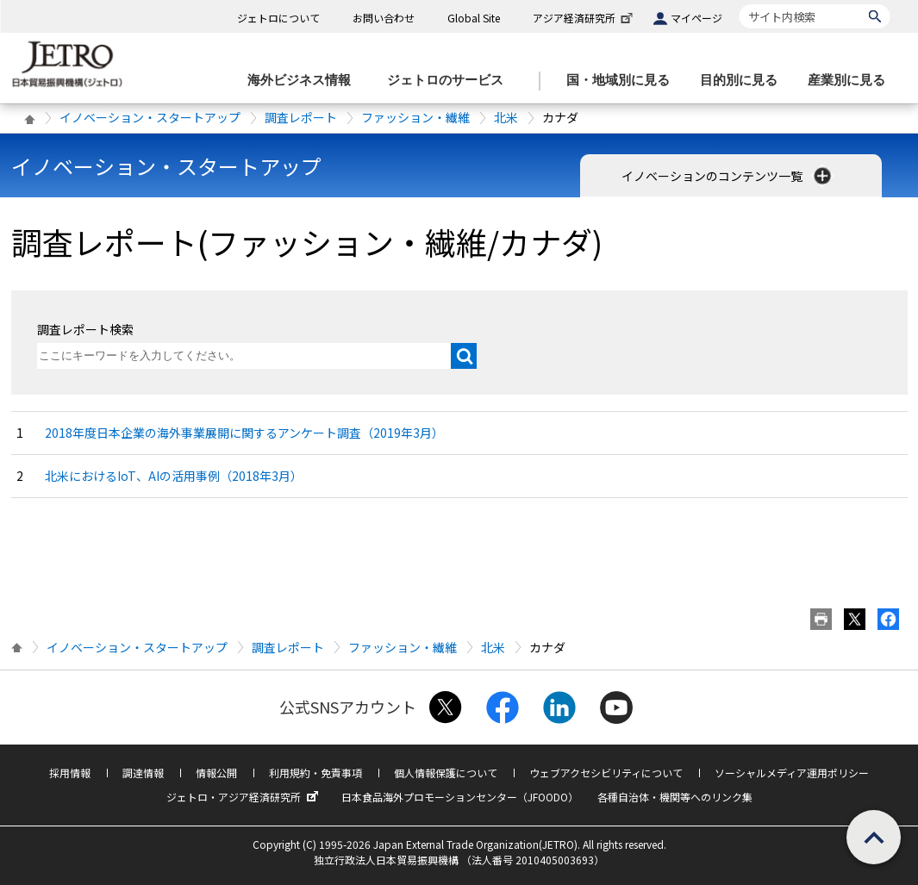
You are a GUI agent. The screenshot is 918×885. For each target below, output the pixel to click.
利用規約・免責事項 (315, 772)
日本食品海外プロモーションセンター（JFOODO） (459, 796)
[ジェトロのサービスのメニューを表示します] (450, 80)
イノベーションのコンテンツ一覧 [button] (727, 175)
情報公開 (216, 772)
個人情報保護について (445, 772)
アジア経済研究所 (584, 17)
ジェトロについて (278, 17)
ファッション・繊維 (415, 117)
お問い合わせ (384, 17)
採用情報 (70, 772)
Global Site (473, 17)
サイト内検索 (739, 3)
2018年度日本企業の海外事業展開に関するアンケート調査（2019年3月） (244, 432)
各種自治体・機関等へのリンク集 (675, 796)
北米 (506, 117)
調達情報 (143, 772)
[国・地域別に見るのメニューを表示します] (623, 80)
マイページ (696, 17)
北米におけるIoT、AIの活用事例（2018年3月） (174, 475)
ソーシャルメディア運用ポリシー (792, 772)
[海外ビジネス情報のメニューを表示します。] (304, 80)
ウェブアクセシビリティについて (606, 772)
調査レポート (301, 117)
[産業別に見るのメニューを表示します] (852, 80)
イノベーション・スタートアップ (149, 117)
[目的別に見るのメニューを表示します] (744, 80)
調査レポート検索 (85, 329)
